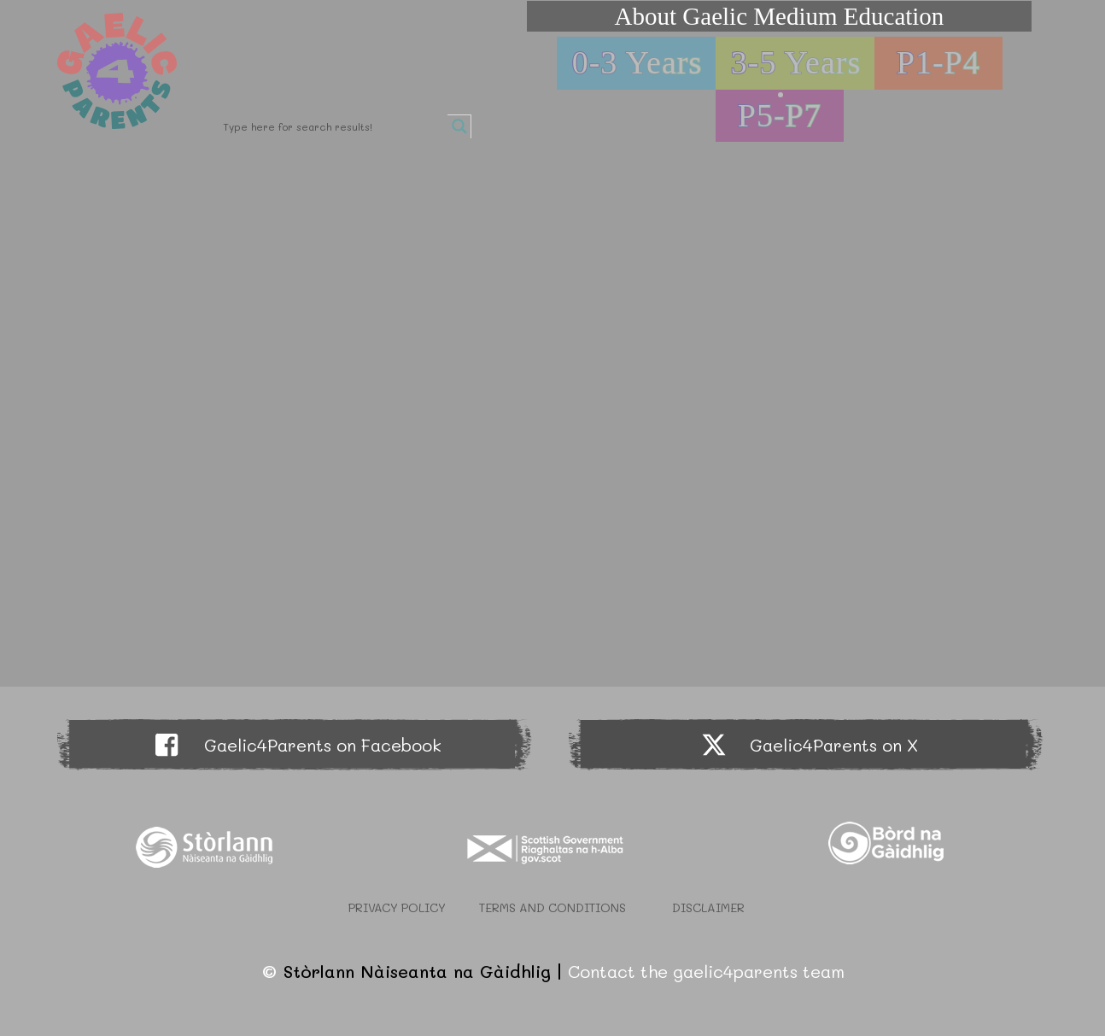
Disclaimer (708, 907)
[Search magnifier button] (459, 126)
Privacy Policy (397, 907)
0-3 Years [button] (637, 62)
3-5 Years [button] (796, 62)
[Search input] (333, 126)
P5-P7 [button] (779, 115)
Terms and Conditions (552, 907)
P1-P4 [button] (938, 62)
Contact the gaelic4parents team (706, 971)
